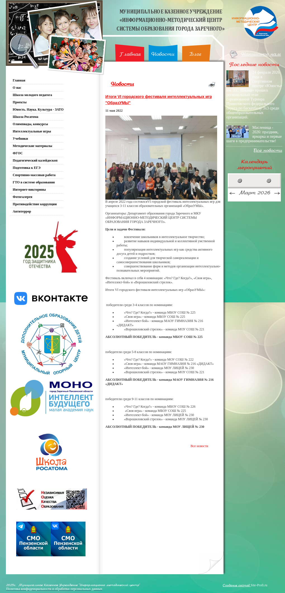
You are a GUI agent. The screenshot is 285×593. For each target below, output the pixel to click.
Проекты (20, 102)
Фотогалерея (22, 197)
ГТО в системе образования (34, 182)
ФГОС (18, 153)
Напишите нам (261, 54)
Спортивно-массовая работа (34, 175)
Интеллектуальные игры (32, 131)
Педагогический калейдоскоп (35, 160)
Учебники (20, 139)
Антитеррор (22, 211)
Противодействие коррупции (35, 204)
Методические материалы (32, 146)
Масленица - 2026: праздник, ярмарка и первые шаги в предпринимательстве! (254, 134)
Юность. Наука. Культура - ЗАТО (38, 109)
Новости (162, 54)
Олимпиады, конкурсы (30, 124)
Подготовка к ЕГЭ (27, 168)
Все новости (199, 446)
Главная (130, 54)
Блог (195, 54)
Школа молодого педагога (32, 95)
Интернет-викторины (29, 190)
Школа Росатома (25, 117)
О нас (17, 88)
